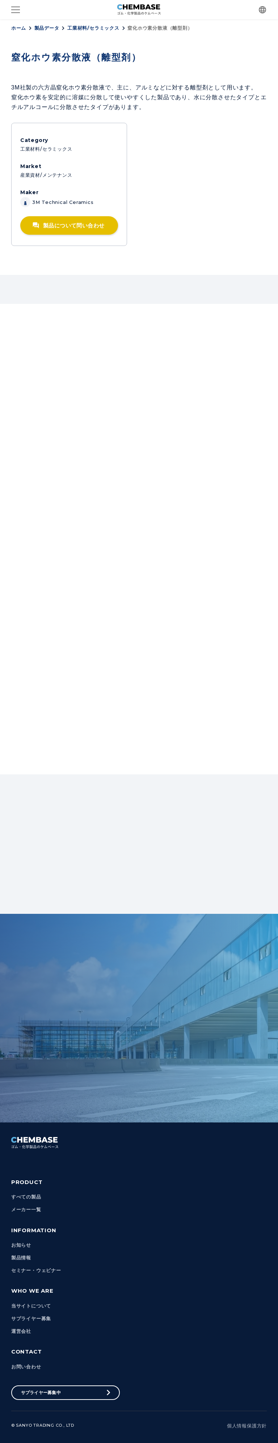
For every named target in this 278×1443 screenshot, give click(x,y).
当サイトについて (31, 1306)
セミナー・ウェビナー (36, 1270)
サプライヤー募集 (31, 1318)
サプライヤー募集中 (41, 1392)
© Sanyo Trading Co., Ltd (42, 1425)
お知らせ (21, 1245)
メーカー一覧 (26, 1209)
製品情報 (21, 1257)
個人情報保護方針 (247, 1426)
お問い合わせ (26, 1366)
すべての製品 (26, 1197)
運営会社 (21, 1331)
